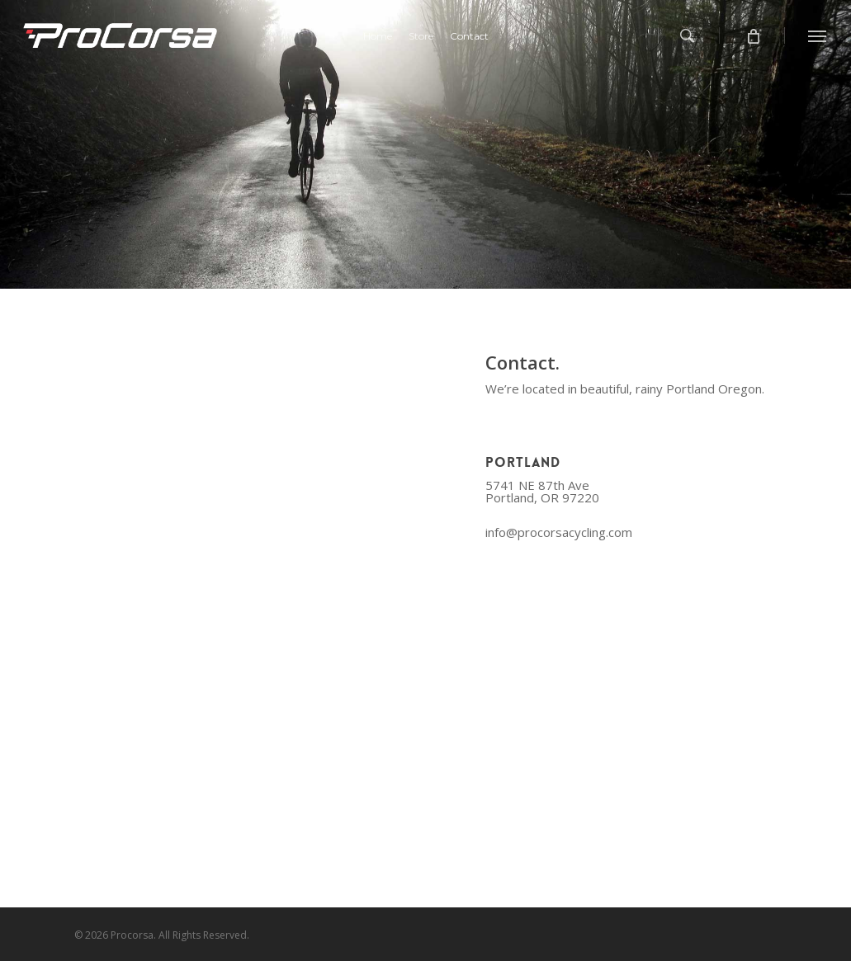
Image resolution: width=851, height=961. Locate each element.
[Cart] (752, 35)
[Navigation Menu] (818, 35)
